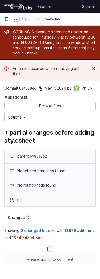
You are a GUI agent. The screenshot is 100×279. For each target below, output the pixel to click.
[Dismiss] (93, 68)
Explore (44, 6)
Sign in (88, 6)
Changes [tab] (19, 217)
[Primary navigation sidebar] (6, 19)
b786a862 (38, 156)
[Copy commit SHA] (40, 88)
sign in (45, 259)
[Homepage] (18, 6)
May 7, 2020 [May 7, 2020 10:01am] (55, 88)
